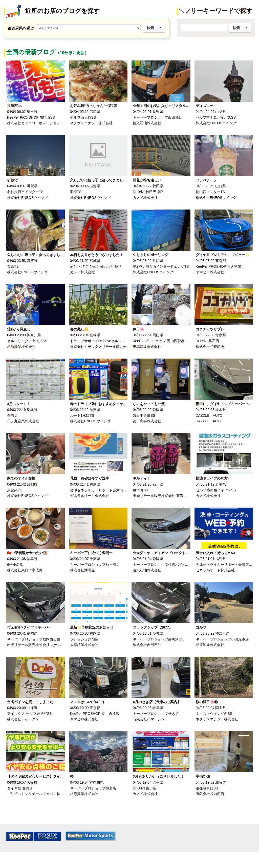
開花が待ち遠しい (147, 180)
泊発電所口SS (207, 788)
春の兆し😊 (79, 329)
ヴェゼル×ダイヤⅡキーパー (29, 627)
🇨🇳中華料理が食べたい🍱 (27, 553)
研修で (12, 180)
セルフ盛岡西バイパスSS (216, 490)
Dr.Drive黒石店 (207, 341)
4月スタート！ (18, 404)
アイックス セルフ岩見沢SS (29, 714)
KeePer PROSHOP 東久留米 (218, 266)
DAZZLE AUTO (209, 415)
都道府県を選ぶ (21, 28)
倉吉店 (12, 415)
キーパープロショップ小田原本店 (222, 639)
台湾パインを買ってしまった (30, 702)
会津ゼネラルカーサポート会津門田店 (100, 490)
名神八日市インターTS (25, 192)
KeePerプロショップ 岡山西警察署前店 (164, 341)
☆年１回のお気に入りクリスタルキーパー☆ (168, 106)
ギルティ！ (141, 478)
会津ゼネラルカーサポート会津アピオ (226, 565)
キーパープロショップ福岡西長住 (33, 639)
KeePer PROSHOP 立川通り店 (94, 714)
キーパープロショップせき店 (156, 714)
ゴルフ (201, 627)
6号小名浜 (15, 565)
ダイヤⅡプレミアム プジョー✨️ (223, 255)
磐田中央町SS (144, 415)
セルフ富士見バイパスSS (216, 117)
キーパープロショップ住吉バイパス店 (163, 565)
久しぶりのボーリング (150, 255)
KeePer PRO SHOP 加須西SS (31, 117)
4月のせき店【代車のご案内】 (157, 702)
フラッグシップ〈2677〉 (152, 627)
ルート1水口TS (82, 415)
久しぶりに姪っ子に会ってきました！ (100, 180)
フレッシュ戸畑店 (84, 639)
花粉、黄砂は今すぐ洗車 (89, 478)
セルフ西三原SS (83, 117)
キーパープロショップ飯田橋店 (157, 117)
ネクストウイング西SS (214, 714)
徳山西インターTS (210, 192)
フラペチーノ (206, 180)
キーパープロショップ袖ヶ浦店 (95, 565)
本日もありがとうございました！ (96, 255)
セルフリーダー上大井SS (27, 341)
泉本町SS (140, 490)
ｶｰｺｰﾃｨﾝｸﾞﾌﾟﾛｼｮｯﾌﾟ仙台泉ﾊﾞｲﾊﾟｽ (95, 266)
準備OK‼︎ (203, 776)
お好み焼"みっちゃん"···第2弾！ (95, 106)
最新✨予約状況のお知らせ (91, 627)
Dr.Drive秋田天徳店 (148, 192)
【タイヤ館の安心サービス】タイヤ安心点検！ (44, 776)
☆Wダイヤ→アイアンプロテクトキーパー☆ (168, 553)
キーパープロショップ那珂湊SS (158, 639)
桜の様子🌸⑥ (207, 702)
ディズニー (204, 106)
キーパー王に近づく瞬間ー (91, 553)
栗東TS (76, 192)
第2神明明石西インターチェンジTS (161, 266)
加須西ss (14, 106)
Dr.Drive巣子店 (144, 788)
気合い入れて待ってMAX (215, 553)
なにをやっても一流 (149, 404)
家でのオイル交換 (21, 478)
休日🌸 (138, 329)
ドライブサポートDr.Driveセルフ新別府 (101, 341)
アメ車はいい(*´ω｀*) (87, 702)
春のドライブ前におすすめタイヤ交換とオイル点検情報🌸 (116, 404)
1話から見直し (18, 329)
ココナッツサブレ (210, 329)
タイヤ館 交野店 (20, 788)
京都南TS (14, 490)
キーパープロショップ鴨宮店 (93, 788)
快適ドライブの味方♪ (212, 478)
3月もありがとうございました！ (158, 776)
